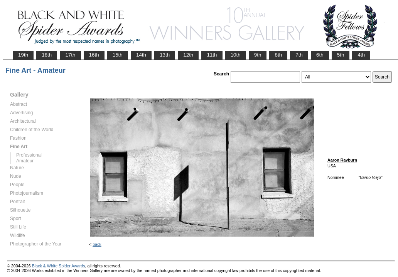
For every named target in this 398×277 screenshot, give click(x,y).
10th (235, 55)
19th (23, 55)
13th (164, 55)
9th (258, 55)
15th (117, 55)
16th (94, 55)
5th (341, 55)
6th (320, 55)
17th (70, 55)
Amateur (25, 161)
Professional (29, 155)
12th (188, 55)
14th (141, 55)
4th (361, 55)
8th (278, 55)
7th (299, 55)
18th (46, 55)
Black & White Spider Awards (58, 266)
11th (211, 55)
